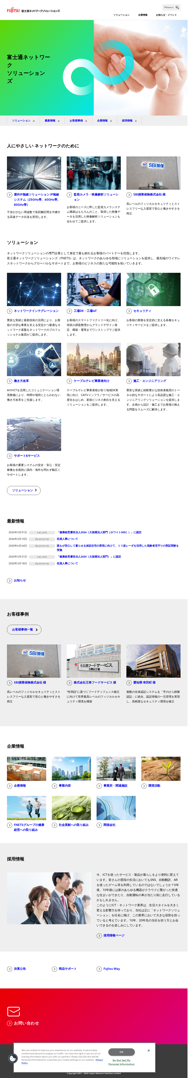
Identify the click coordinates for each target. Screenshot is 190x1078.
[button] (12, 1058)
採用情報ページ (110, 935)
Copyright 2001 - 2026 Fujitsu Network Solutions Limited (94, 1073)
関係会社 (106, 825)
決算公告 (16, 969)
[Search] (171, 7)
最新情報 (50, 120)
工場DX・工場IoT (82, 311)
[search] (177, 7)
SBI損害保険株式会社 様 (145, 194)
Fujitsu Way (108, 969)
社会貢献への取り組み (70, 825)
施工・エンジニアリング (146, 381)
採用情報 (127, 120)
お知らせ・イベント (166, 15)
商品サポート (64, 969)
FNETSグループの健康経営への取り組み (25, 827)
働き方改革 (18, 381)
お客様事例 (76, 120)
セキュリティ (138, 311)
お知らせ (16, 580)
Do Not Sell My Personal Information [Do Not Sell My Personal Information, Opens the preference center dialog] (122, 1062)
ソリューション (121, 15)
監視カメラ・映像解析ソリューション (92, 196)
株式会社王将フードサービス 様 (91, 683)
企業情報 (142, 15)
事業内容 (61, 786)
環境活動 (150, 786)
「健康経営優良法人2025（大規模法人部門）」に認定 (89, 556)
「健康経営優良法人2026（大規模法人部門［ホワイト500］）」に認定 (99, 532)
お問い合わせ (23, 1023)
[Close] (148, 1050)
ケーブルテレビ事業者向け (88, 381)
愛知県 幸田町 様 (141, 683)
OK (121, 1052)
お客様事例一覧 (25, 629)
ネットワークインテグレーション (33, 311)
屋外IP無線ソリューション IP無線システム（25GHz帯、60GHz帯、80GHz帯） (33, 199)
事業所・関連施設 (112, 786)
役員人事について (67, 539)
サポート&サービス (23, 456)
